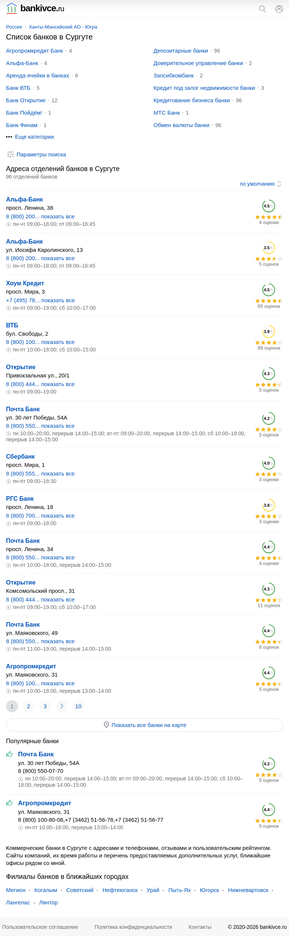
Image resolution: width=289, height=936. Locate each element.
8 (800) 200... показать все (40, 216)
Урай (153, 890)
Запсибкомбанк (174, 75)
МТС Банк (167, 112)
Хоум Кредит (25, 283)
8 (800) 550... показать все (40, 426)
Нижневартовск (248, 890)
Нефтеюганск (119, 890)
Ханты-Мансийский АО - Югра (63, 27)
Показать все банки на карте (145, 725)
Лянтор (48, 902)
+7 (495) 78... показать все (40, 300)
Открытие (20, 367)
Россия (14, 27)
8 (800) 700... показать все (40, 515)
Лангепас (18, 902)
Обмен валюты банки (181, 125)
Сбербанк (20, 456)
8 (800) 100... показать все (40, 342)
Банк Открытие (26, 100)
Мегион (15, 890)
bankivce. (35, 8)
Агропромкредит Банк (34, 50)
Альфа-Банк (22, 63)
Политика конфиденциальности (133, 927)
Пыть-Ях (179, 890)
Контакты (200, 927)
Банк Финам (22, 125)
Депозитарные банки (181, 50)
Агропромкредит (31, 666)
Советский (79, 890)
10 (78, 706)
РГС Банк (20, 498)
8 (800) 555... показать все (40, 473)
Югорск (209, 890)
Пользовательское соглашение (40, 927)
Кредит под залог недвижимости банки (204, 88)
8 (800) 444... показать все (40, 384)
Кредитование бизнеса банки (192, 100)
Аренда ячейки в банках (37, 75)
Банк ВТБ (18, 88)
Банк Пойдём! (24, 112)
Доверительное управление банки (198, 63)
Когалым (45, 890)
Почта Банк (23, 409)
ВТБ (12, 325)
